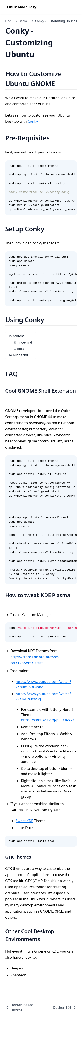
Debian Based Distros (19, 1008)
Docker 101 (65, 1007)
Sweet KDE (24, 820)
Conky (33, 121)
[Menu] (74, 7)
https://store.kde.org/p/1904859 (47, 719)
